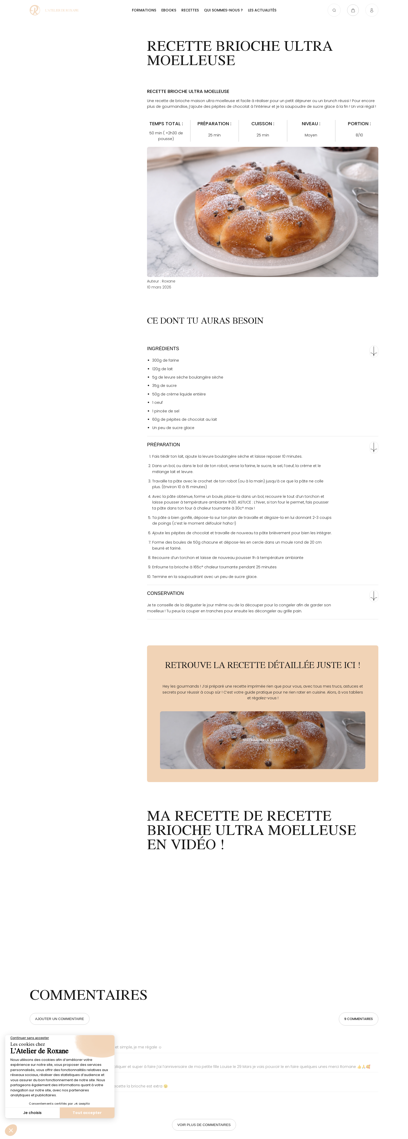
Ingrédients (163, 348)
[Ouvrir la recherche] (331, 10)
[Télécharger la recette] (262, 746)
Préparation (163, 444)
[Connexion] (371, 10)
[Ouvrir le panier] (352, 11)
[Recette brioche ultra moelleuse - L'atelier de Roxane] (60, 11)
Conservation (165, 599)
